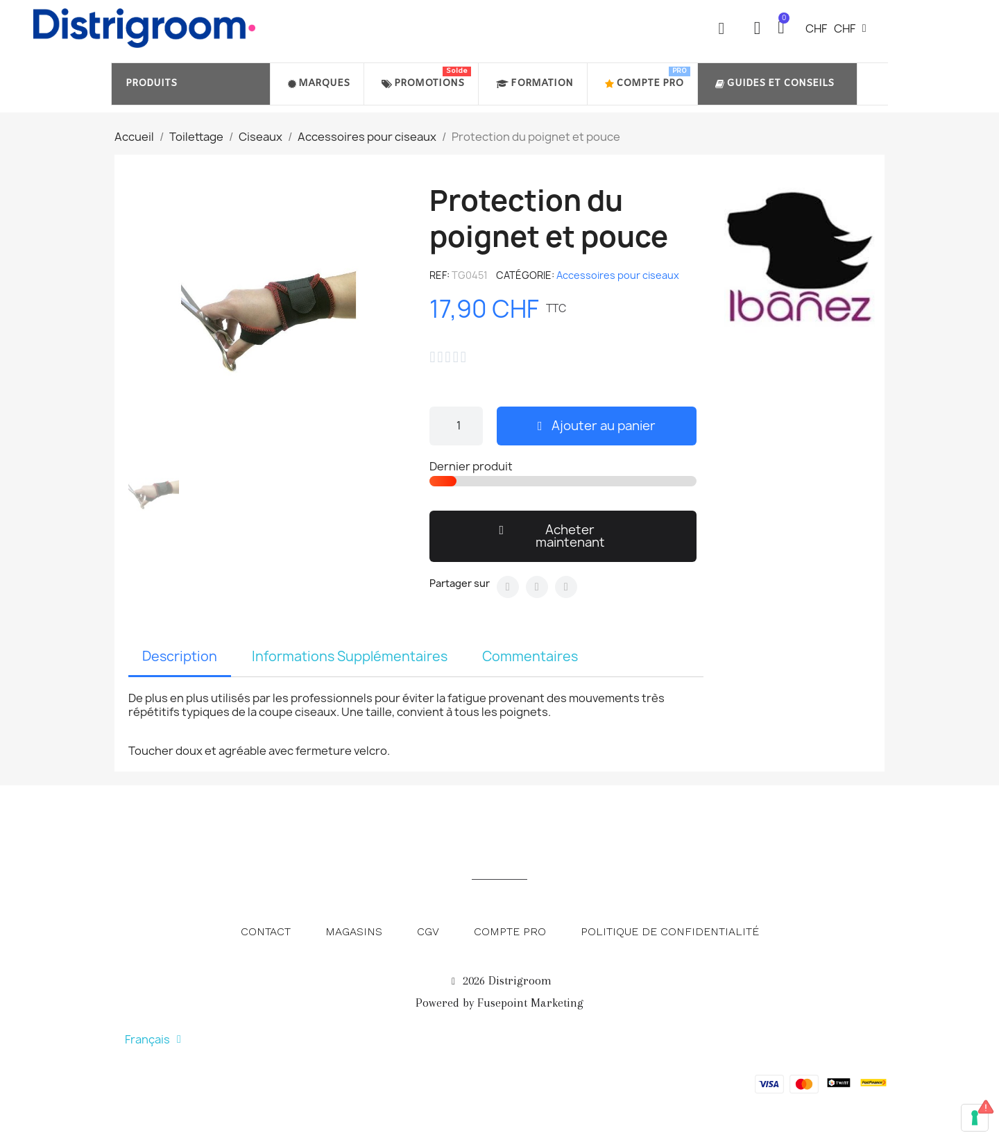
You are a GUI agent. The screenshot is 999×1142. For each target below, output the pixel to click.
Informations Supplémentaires (349, 656)
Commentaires (530, 656)
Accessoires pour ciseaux (617, 275)
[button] (721, 28)
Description (179, 656)
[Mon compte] (758, 28)
